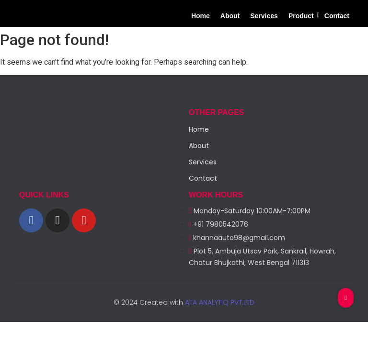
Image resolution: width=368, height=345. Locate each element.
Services (264, 16)
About (230, 16)
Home (200, 16)
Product (302, 16)
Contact (336, 16)
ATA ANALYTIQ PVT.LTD (218, 302)
